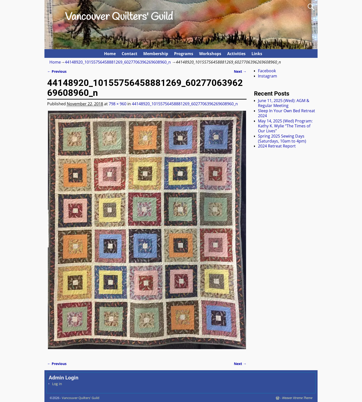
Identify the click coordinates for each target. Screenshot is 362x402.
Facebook (267, 70)
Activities (236, 53)
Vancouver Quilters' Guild (119, 17)
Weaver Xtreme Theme (297, 398)
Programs (183, 53)
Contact (129, 53)
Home (110, 53)
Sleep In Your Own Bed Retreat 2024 (286, 113)
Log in (57, 383)
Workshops (210, 53)
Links (257, 53)
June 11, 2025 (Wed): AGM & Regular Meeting (283, 103)
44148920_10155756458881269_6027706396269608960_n (118, 62)
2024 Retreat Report (277, 146)
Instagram (267, 76)
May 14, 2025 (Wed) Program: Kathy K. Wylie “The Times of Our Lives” (285, 126)
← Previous (57, 71)
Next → (240, 71)
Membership (155, 53)
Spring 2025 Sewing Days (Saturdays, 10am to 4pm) (282, 138)
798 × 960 (117, 104)
